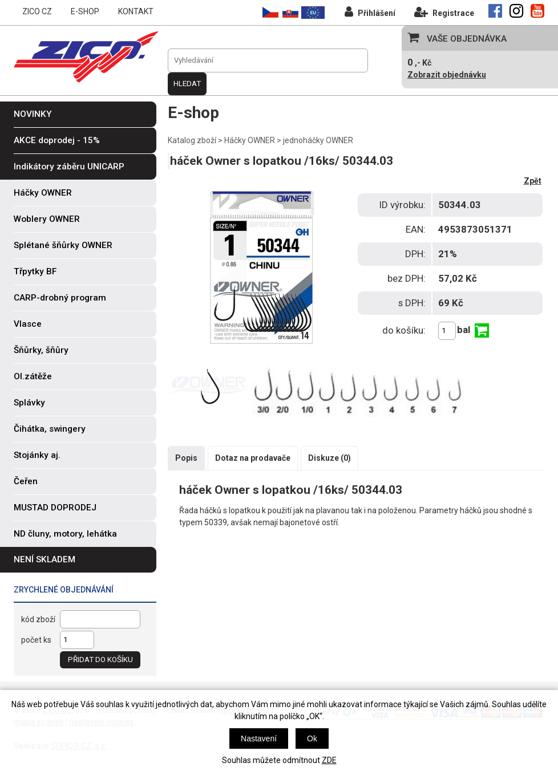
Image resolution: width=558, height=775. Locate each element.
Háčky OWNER (249, 140)
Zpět (532, 180)
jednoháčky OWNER (318, 140)
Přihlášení (370, 12)
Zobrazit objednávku (446, 74)
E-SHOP (85, 11)
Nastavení (259, 738)
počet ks (36, 639)
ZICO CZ (37, 11)
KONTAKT (135, 11)
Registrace (444, 12)
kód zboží (38, 619)
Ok (312, 738)
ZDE (329, 760)
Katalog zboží (192, 140)
